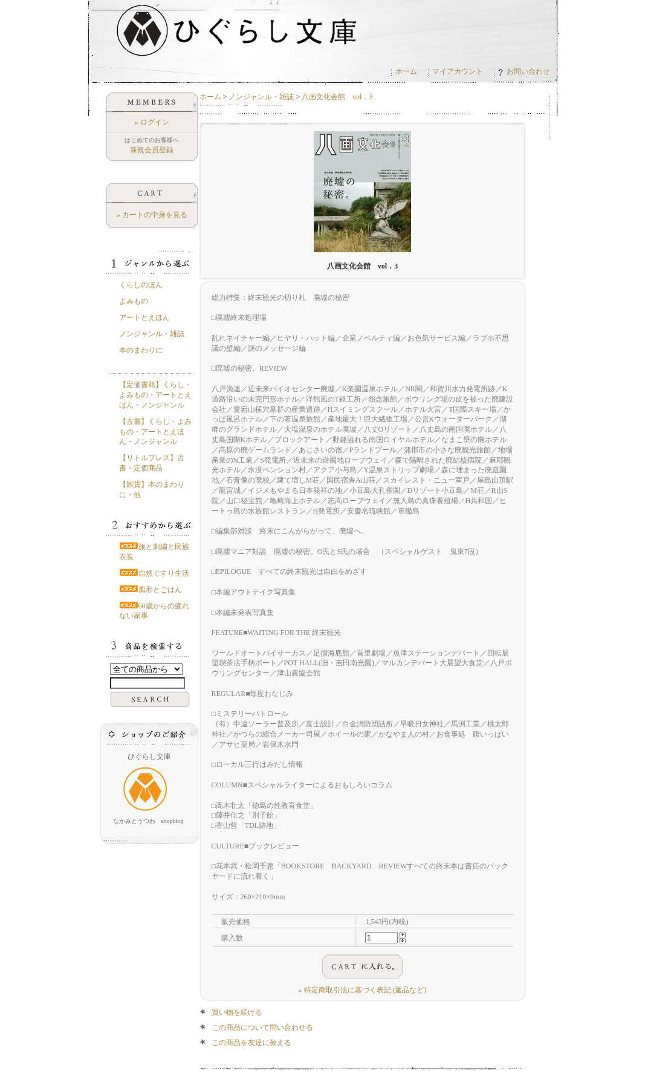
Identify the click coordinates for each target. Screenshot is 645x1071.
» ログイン (152, 122)
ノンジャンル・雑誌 (261, 97)
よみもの (133, 301)
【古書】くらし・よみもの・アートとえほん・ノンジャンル (155, 431)
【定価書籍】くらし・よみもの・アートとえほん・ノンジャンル (155, 394)
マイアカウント (457, 71)
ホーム (406, 71)
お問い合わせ (524, 71)
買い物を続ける (237, 1012)
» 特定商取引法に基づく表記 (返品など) (363, 990)
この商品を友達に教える (251, 1042)
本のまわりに (141, 350)
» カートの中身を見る (152, 214)
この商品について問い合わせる (262, 1027)
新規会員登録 (151, 150)
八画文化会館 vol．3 (337, 97)
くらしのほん (141, 285)
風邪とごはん (150, 589)
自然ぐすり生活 (154, 573)
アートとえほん (144, 317)
